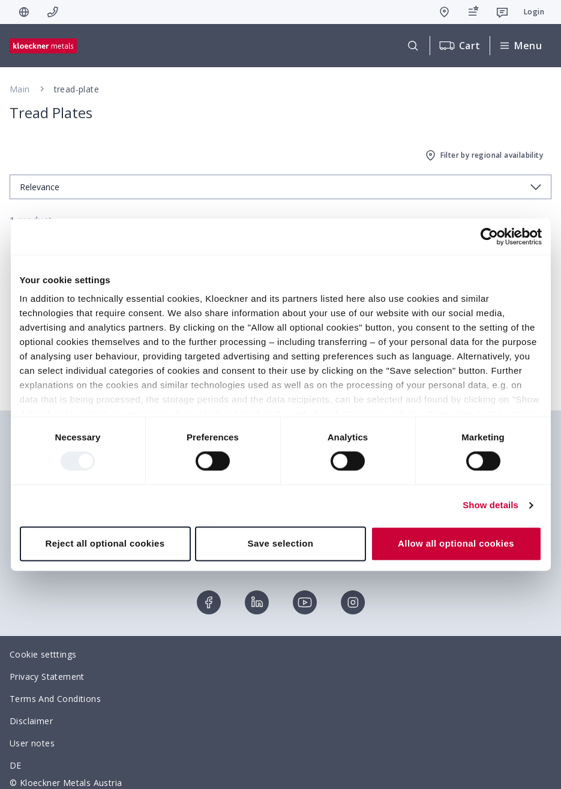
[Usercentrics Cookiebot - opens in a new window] (489, 236)
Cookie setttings (43, 654)
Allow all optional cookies (456, 543)
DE (16, 765)
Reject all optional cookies (104, 543)
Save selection (281, 543)
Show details (490, 505)
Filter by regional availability (483, 155)
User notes (32, 743)
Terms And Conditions (55, 698)
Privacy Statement (47, 676)
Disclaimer (31, 721)
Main (20, 89)
